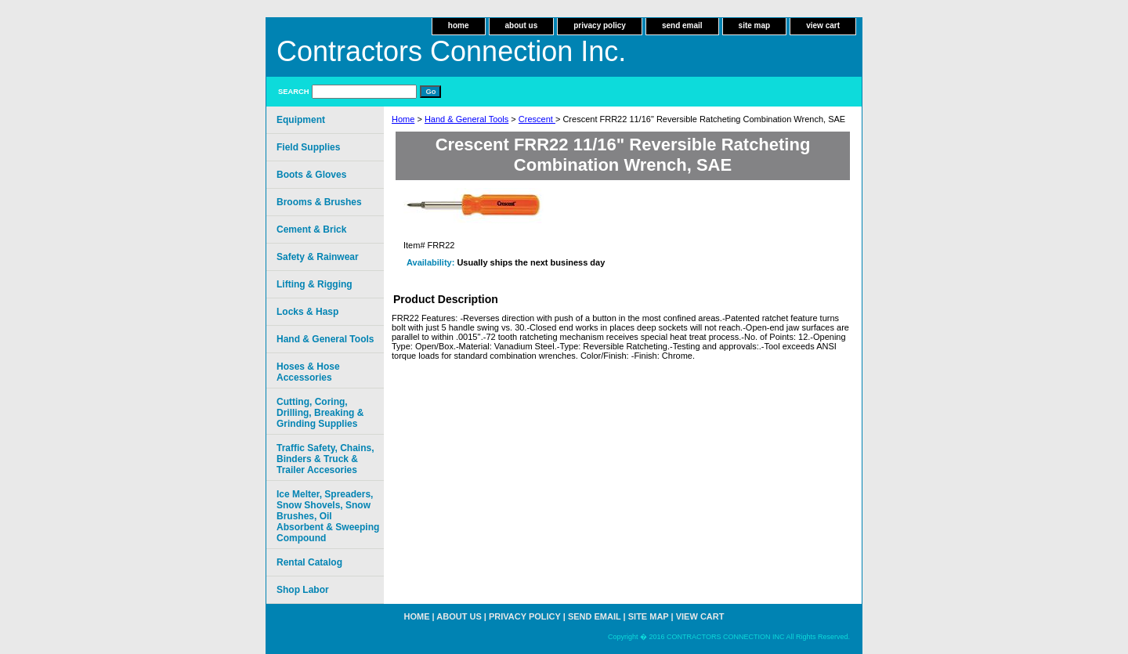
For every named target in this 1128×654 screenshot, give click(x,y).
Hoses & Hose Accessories (308, 372)
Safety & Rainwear (318, 256)
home (458, 25)
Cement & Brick (311, 229)
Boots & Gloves (311, 174)
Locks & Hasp (307, 311)
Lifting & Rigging (314, 284)
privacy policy (599, 25)
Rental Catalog (309, 562)
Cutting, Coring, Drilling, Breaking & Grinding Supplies (320, 412)
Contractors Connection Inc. (451, 51)
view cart (823, 25)
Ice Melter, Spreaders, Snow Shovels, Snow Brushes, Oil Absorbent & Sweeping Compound (328, 516)
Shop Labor (303, 589)
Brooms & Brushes (319, 202)
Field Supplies (308, 147)
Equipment (301, 119)
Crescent (537, 119)
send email (682, 25)
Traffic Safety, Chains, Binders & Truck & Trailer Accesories (325, 459)
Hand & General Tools (466, 119)
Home (403, 119)
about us (521, 25)
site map (755, 25)
